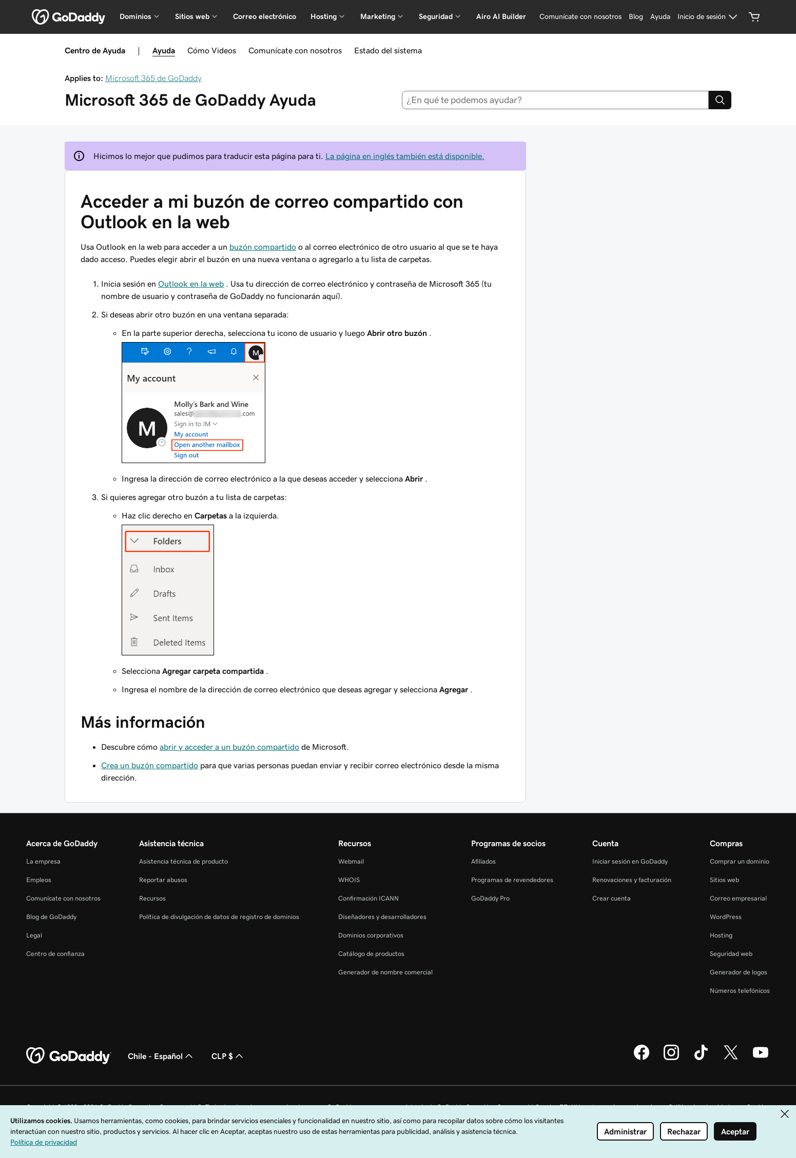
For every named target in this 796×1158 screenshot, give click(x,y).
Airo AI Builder (501, 16)
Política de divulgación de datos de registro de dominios (219, 916)
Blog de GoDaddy (51, 916)
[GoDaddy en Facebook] (641, 1058)
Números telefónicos (740, 990)
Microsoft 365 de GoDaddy (153, 78)
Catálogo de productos (371, 953)
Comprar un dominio (739, 861)
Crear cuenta (611, 898)
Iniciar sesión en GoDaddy (630, 861)
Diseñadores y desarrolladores (382, 916)
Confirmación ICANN (368, 898)
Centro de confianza (55, 953)
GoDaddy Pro (490, 898)
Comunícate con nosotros (295, 50)
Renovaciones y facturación (631, 879)
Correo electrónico (264, 16)
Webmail (351, 861)
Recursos (152, 898)
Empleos (38, 879)
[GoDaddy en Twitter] (731, 1058)
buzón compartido (262, 247)
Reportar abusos (163, 879)
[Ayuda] (660, 17)
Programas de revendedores (512, 879)
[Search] (720, 100)
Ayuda (163, 50)
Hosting (721, 935)
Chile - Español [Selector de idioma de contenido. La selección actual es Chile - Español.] (161, 1056)
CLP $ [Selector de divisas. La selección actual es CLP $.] (228, 1056)
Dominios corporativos (370, 935)
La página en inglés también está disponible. (404, 156)
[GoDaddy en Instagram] (671, 1058)
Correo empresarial (738, 898)
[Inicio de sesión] (709, 17)
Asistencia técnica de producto (183, 861)
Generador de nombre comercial (385, 972)
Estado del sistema (388, 50)
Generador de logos (738, 972)
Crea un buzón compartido (149, 765)
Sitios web (724, 879)
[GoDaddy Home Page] (68, 1056)
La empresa (43, 861)
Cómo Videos (211, 50)
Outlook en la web (191, 283)
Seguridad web (731, 953)
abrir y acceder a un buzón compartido (229, 747)
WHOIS (349, 879)
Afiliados (483, 861)
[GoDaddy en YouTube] (760, 1058)
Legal (34, 935)
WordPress (726, 916)
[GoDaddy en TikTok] (701, 1058)
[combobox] (555, 100)
